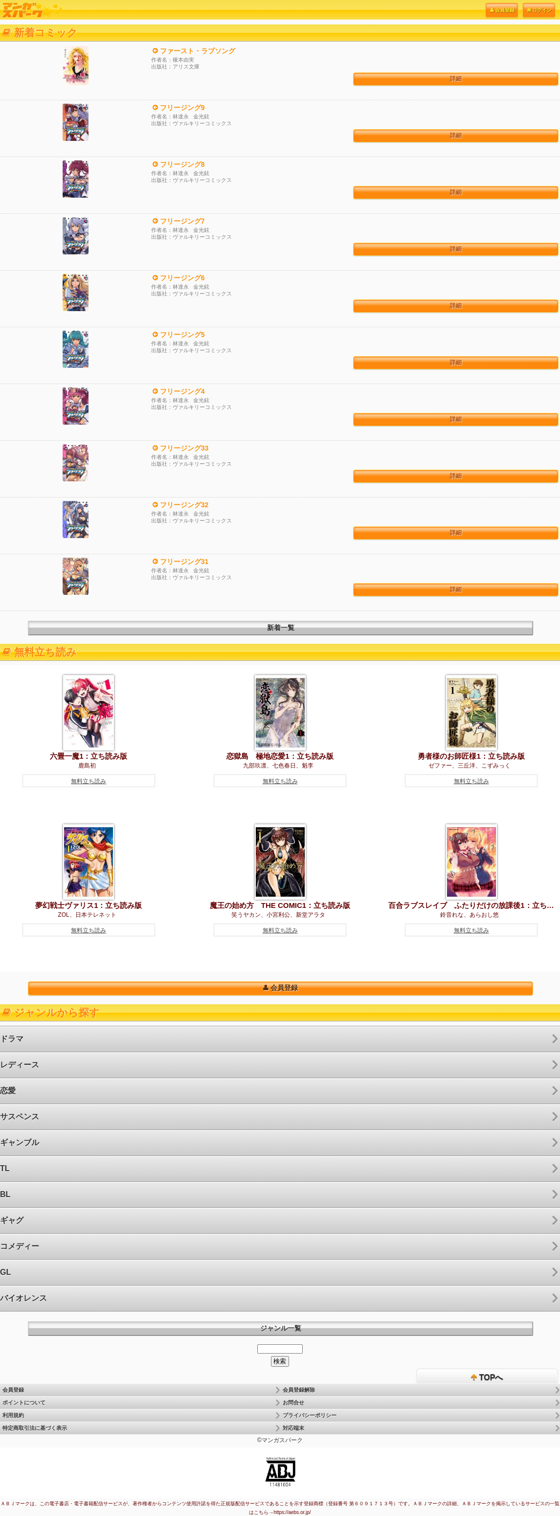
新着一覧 (280, 628)
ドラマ (11, 1039)
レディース (19, 1065)
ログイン (539, 10)
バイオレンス (23, 1298)
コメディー (19, 1246)
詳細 (456, 78)
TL (5, 1168)
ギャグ (11, 1220)
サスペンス (19, 1116)
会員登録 (502, 10)
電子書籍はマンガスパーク (32, 10)
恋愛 (8, 1090)
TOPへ (487, 1378)
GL (5, 1272)
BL (5, 1194)
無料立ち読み (88, 781)
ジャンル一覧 (280, 1328)
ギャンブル (19, 1142)
